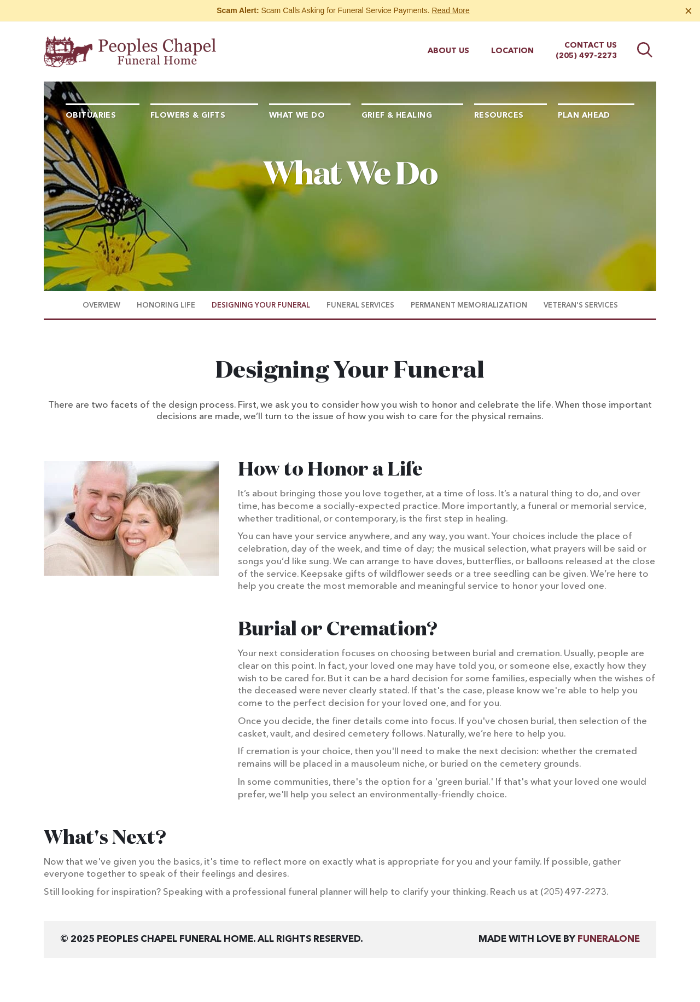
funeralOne (609, 939)
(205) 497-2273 (586, 56)
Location (512, 51)
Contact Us (590, 45)
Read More (450, 10)
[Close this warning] (688, 10)
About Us (448, 51)
